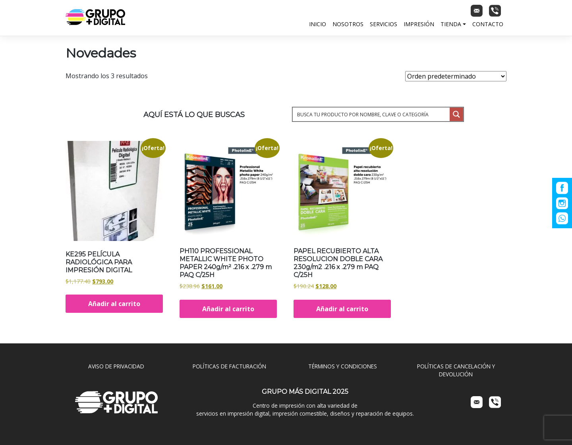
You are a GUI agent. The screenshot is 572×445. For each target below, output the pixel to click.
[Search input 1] (371, 114)
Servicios (383, 24)
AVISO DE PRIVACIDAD (116, 366)
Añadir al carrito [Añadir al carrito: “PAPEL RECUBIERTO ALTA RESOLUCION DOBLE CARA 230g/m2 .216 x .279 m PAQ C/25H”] (342, 308)
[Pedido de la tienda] (455, 76)
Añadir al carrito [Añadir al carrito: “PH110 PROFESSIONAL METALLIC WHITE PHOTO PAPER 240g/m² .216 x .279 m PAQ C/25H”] (228, 308)
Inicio (317, 24)
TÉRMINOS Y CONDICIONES (342, 366)
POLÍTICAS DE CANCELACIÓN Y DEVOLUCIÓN (456, 370)
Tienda (451, 24)
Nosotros (347, 24)
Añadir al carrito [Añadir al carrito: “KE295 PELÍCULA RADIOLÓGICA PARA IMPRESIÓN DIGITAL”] (114, 303)
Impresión (419, 24)
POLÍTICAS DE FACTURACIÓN (229, 366)
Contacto (487, 24)
